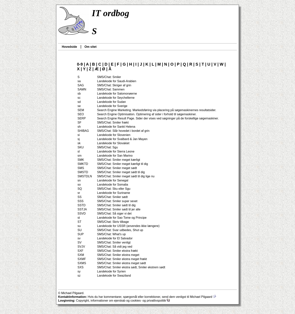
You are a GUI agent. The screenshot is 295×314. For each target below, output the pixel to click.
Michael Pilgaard (203, 296)
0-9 (80, 64)
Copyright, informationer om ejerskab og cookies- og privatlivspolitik (123, 300)
